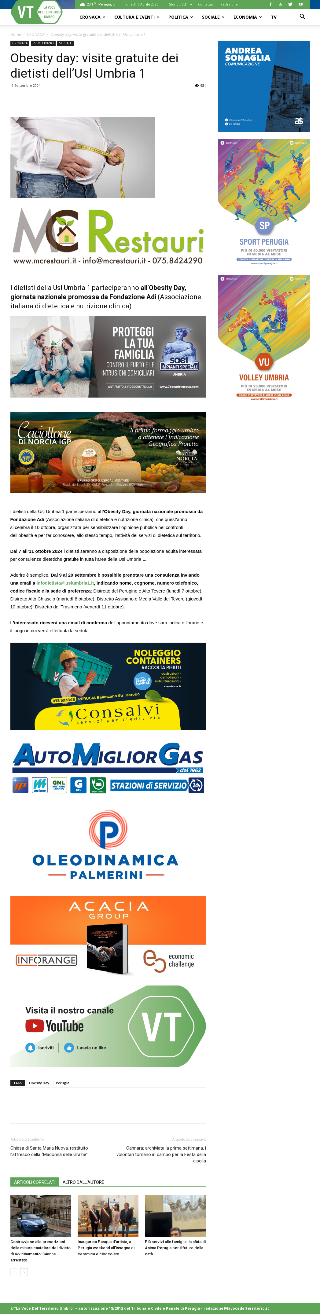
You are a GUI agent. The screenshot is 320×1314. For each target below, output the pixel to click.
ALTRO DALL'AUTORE (83, 1182)
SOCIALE (213, 17)
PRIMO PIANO (43, 43)
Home (15, 34)
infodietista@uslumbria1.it (65, 582)
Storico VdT (180, 4)
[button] (302, 17)
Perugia (62, 1083)
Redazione (229, 4)
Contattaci (206, 4)
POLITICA (180, 17)
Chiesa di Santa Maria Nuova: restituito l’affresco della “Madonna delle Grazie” (49, 1151)
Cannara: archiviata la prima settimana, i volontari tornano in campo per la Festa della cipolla (161, 1154)
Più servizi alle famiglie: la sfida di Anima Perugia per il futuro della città (175, 1247)
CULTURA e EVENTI (137, 17)
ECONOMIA (248, 17)
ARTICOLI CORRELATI (34, 1182)
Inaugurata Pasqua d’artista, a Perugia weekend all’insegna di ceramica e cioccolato (106, 1247)
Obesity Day (39, 1083)
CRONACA (92, 17)
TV (274, 17)
